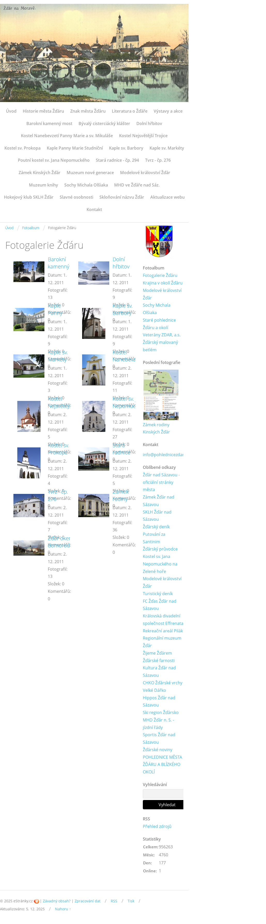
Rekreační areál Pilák (163, 631)
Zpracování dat (87, 901)
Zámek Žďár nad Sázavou (158, 501)
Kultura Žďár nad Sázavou (159, 672)
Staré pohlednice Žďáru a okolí (159, 323)
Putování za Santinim (154, 538)
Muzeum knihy (43, 185)
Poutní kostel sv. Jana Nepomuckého (54, 160)
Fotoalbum (30, 227)
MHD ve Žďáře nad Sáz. (137, 185)
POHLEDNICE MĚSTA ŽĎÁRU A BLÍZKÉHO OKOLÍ (162, 765)
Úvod (11, 111)
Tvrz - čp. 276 (158, 160)
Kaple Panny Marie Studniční (75, 148)
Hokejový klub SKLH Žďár (28, 197)
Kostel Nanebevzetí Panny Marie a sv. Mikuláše (67, 135)
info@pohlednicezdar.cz (166, 455)
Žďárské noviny (157, 750)
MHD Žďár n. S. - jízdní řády (158, 724)
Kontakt (94, 209)
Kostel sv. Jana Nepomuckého (130, 402)
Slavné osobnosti (76, 197)
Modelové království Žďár (145, 172)
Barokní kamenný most (49, 123)
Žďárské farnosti (159, 661)
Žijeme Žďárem (157, 653)
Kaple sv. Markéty (167, 148)
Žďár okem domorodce (61, 542)
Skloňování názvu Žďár (121, 197)
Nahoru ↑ (63, 909)
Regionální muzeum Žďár (162, 642)
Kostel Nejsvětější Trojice (143, 135)
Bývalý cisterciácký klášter (104, 123)
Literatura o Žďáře (129, 111)
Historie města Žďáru (43, 111)
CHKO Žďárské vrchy (162, 683)
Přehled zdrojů (157, 827)
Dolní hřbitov (149, 123)
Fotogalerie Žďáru (160, 275)
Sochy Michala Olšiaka (86, 185)
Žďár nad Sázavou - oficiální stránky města (161, 482)
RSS (114, 901)
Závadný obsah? (57, 901)
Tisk (131, 901)
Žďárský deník (156, 527)
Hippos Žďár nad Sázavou (159, 702)
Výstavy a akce (168, 111)
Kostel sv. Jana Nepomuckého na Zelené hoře (160, 564)
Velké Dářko (154, 691)
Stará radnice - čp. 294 (117, 160)
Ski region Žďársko (161, 713)
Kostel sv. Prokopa (22, 148)
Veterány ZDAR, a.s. (162, 335)
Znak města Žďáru (88, 111)
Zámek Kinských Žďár (39, 172)
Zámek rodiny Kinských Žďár (156, 428)
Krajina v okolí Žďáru (163, 283)
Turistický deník (158, 594)
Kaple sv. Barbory (126, 148)
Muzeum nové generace (90, 172)
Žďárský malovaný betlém (160, 346)
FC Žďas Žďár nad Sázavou (159, 605)
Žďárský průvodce (160, 549)
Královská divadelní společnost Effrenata (163, 620)
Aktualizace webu (167, 197)
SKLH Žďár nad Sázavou (157, 516)
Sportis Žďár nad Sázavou (159, 739)
